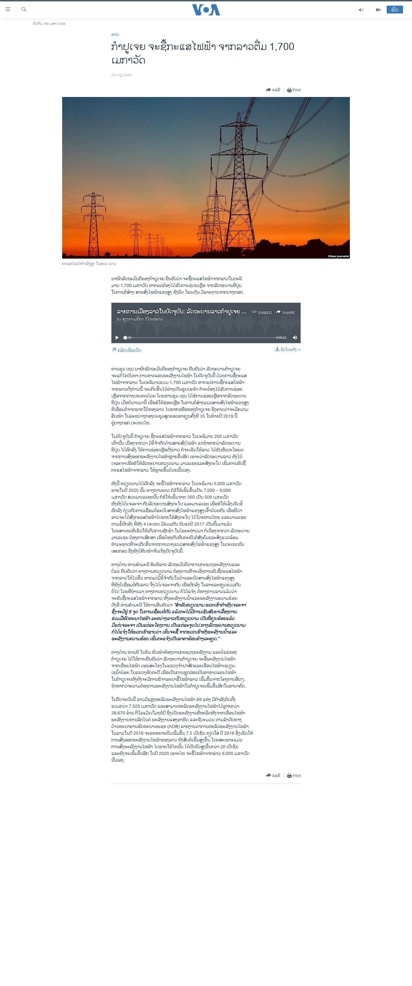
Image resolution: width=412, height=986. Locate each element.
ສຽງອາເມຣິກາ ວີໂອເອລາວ (142, 319)
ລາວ (115, 35)
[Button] (273, 90)
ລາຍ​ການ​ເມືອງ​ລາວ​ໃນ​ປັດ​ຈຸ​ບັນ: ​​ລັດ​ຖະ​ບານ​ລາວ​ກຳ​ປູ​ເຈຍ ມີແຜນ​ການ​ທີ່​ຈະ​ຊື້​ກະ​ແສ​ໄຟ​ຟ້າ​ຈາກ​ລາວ (222, 311)
